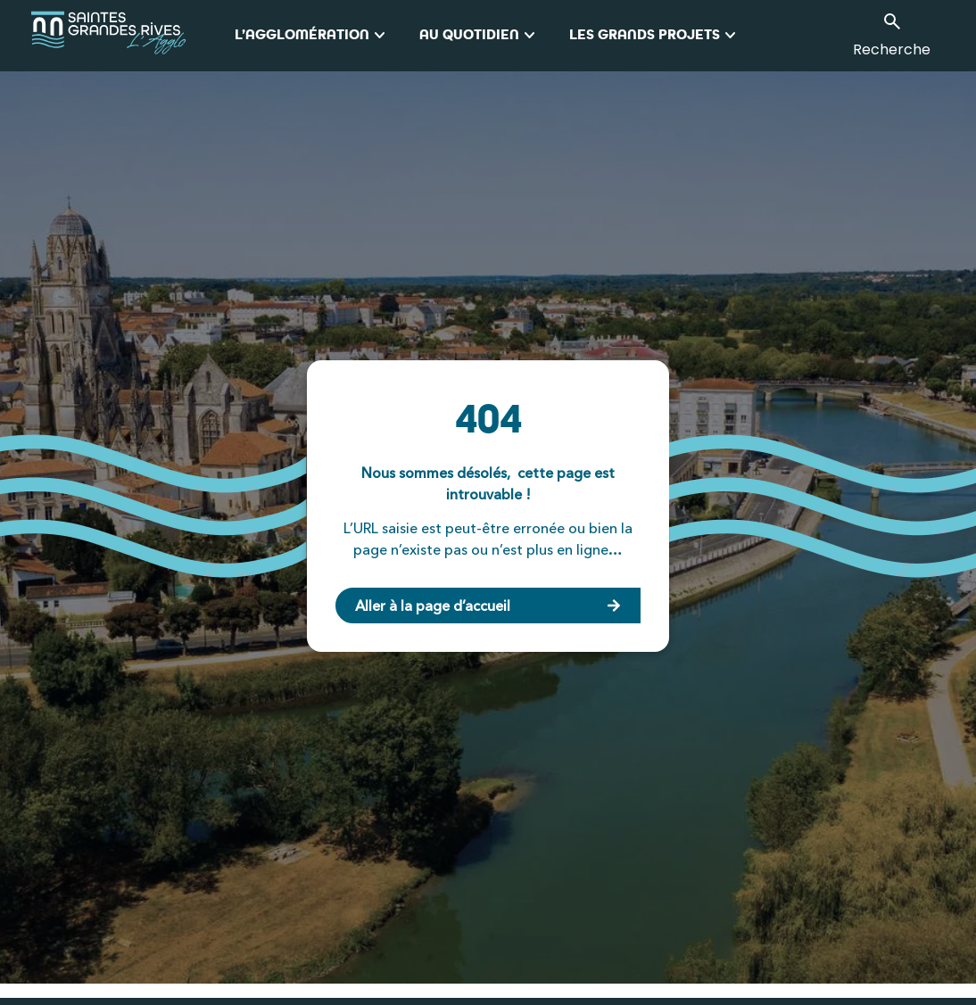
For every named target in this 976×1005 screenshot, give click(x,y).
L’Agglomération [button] (313, 35)
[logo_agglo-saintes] (133, 36)
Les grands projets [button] (655, 35)
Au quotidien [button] (480, 35)
